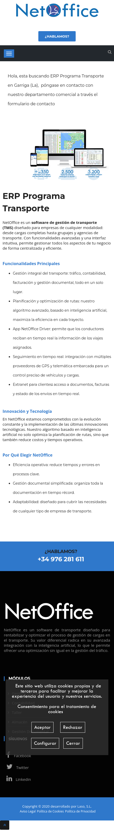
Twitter (16, 767)
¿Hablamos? (57, 36)
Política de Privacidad (80, 811)
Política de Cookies (50, 811)
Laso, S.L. (84, 806)
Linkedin (17, 779)
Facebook (17, 755)
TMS (8, 227)
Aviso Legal (28, 811)
